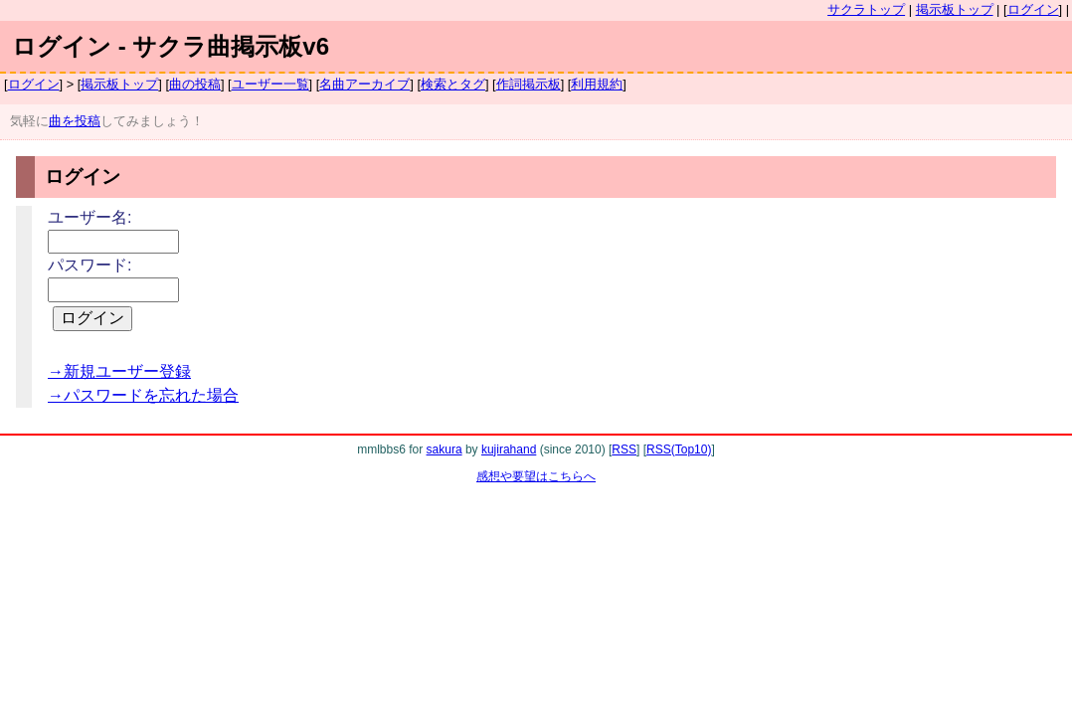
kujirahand (508, 449)
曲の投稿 (195, 84)
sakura (444, 449)
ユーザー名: (89, 217)
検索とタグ (453, 84)
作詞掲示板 (528, 84)
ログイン (1033, 9)
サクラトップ (866, 9)
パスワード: (89, 265)
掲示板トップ (954, 9)
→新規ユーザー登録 (119, 371)
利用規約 (597, 84)
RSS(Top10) (678, 449)
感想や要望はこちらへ (536, 476)
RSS (624, 449)
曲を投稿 (74, 120)
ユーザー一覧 (270, 84)
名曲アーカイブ (364, 84)
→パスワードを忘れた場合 (143, 395)
